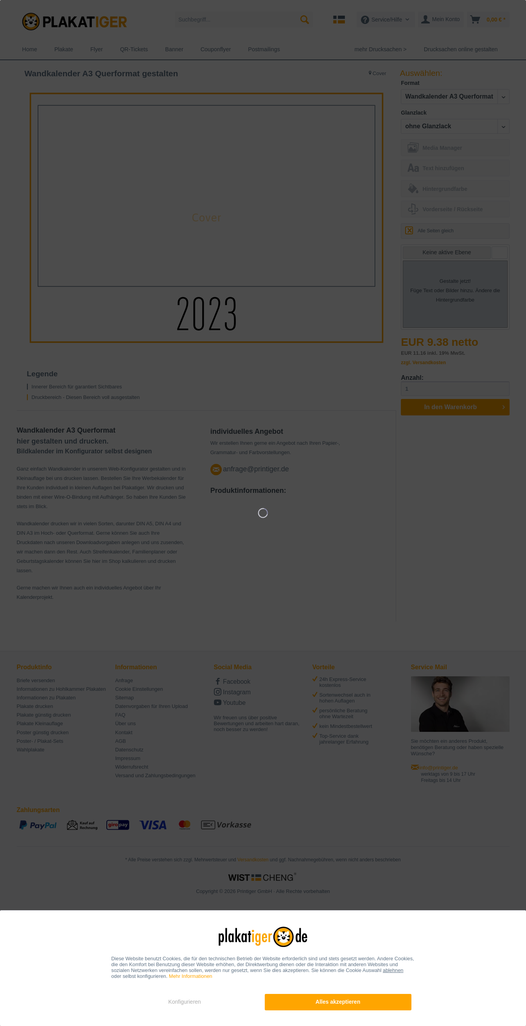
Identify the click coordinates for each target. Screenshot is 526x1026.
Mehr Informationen (190, 976)
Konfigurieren (184, 1002)
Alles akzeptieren (338, 1002)
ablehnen (393, 970)
